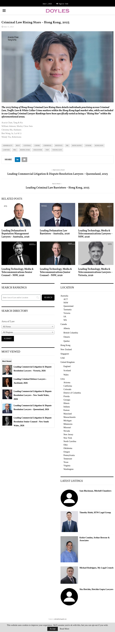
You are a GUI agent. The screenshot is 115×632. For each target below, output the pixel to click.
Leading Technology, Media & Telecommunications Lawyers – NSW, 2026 (95, 234)
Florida (66, 396)
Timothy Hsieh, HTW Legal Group (95, 512)
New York (67, 438)
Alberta (66, 328)
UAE (62, 358)
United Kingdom (67, 362)
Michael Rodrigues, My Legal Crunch (97, 568)
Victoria (66, 313)
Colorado (67, 389)
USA (62, 379)
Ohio (65, 445)
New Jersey (68, 434)
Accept (53, 629)
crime (37, 145)
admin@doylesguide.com (60, 619)
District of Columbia (72, 393)
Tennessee (67, 459)
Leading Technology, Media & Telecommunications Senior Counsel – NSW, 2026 (17, 272)
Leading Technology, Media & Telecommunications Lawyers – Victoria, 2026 (95, 272)
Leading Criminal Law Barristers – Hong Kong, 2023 (57, 188)
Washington (68, 469)
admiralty (7, 145)
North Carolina (69, 441)
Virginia (66, 465)
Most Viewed (6, 361)
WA (65, 320)
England (67, 366)
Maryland (67, 414)
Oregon (66, 452)
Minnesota (67, 424)
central (27, 145)
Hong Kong (77, 145)
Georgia (66, 400)
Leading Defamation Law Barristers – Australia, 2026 (55, 232)
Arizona (66, 382)
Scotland (67, 370)
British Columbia (70, 333)
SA (64, 316)
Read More (64, 629)
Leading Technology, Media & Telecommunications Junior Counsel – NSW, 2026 (56, 272)
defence (58, 145)
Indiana (66, 407)
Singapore (64, 354)
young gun (57, 150)
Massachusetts (69, 417)
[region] (57, 66)
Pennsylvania (69, 455)
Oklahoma (67, 448)
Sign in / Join (62, 4)
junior (88, 145)
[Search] (21, 298)
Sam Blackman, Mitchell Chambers (95, 491)
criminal (48, 145)
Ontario (66, 337)
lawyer (6, 150)
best (18, 145)
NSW (65, 303)
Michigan (67, 420)
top (47, 150)
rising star (25, 150)
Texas (65, 462)
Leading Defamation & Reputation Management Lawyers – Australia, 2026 (15, 234)
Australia (64, 296)
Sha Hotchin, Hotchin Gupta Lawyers (96, 589)
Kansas (66, 410)
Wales (66, 375)
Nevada (66, 431)
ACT (65, 299)
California (67, 386)
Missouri (67, 427)
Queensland (68, 306)
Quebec (66, 341)
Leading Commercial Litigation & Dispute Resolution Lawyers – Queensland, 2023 (57, 174)
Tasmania (67, 309)
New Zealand (66, 349)
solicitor (37, 150)
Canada (63, 324)
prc (14, 150)
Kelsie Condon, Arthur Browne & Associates (95, 539)
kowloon (99, 145)
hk (67, 145)
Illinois (66, 403)
